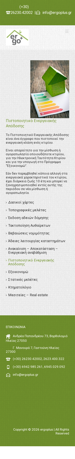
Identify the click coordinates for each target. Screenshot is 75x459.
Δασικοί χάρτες (21, 202)
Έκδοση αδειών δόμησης (28, 218)
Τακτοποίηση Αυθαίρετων (29, 225)
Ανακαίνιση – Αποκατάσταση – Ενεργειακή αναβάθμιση (33, 251)
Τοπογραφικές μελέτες (27, 210)
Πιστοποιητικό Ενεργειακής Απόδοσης (31, 262)
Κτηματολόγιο (19, 287)
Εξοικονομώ (18, 272)
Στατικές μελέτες (23, 279)
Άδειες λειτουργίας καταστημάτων (36, 241)
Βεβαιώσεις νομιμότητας (29, 233)
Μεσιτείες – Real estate (28, 295)
